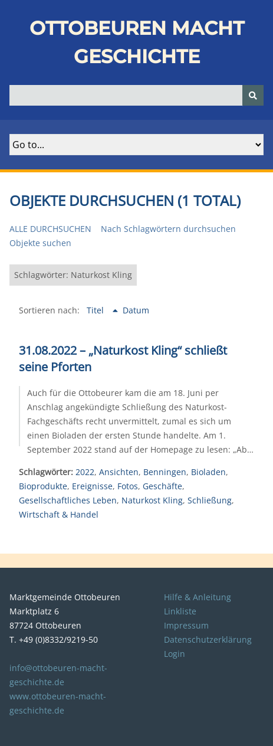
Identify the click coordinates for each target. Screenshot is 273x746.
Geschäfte (162, 486)
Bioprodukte (43, 486)
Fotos (127, 486)
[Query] (136, 95)
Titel (96, 310)
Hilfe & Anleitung (197, 597)
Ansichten (119, 471)
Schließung (210, 500)
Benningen (164, 471)
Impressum (186, 625)
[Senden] (253, 95)
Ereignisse (92, 486)
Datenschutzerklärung (208, 639)
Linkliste (180, 611)
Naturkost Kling (152, 500)
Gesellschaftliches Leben (68, 500)
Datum (136, 310)
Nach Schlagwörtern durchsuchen (168, 228)
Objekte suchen (40, 242)
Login (174, 653)
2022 (84, 471)
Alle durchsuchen (50, 228)
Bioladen (208, 471)
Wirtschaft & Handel (58, 514)
